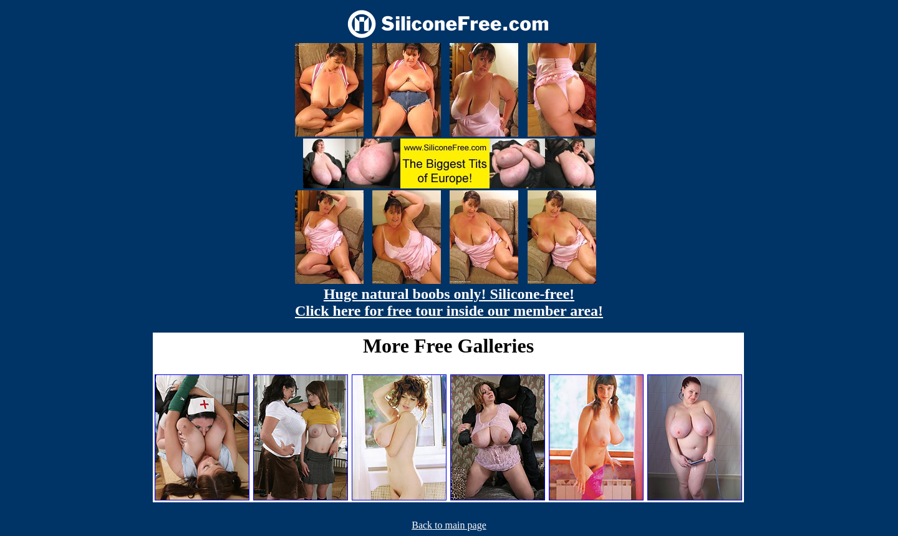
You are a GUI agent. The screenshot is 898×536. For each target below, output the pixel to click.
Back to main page (449, 525)
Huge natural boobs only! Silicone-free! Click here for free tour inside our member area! (449, 302)
